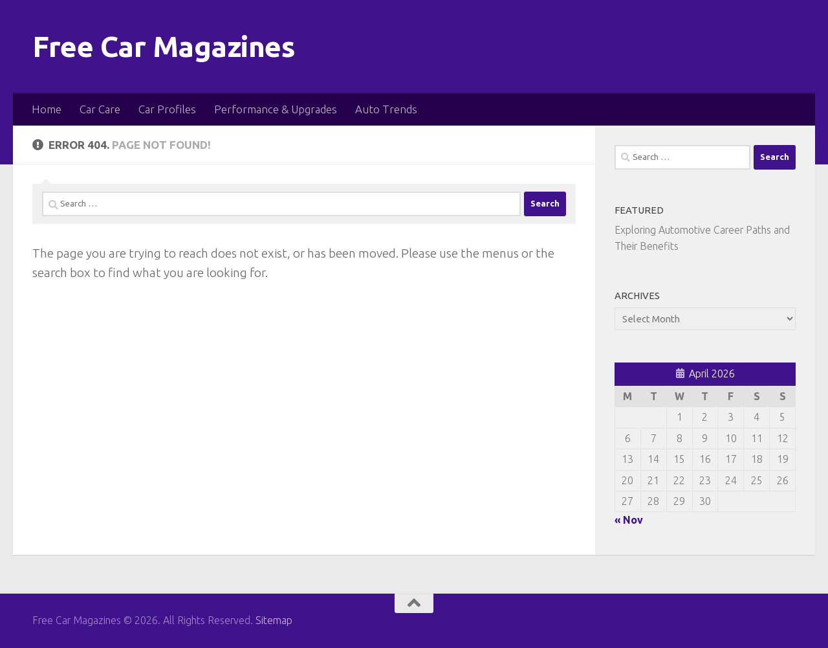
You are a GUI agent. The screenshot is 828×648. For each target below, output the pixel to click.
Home (46, 109)
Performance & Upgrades (275, 109)
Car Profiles (167, 109)
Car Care (100, 109)
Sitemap (274, 620)
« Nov (629, 520)
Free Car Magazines (163, 46)
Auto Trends (386, 109)
